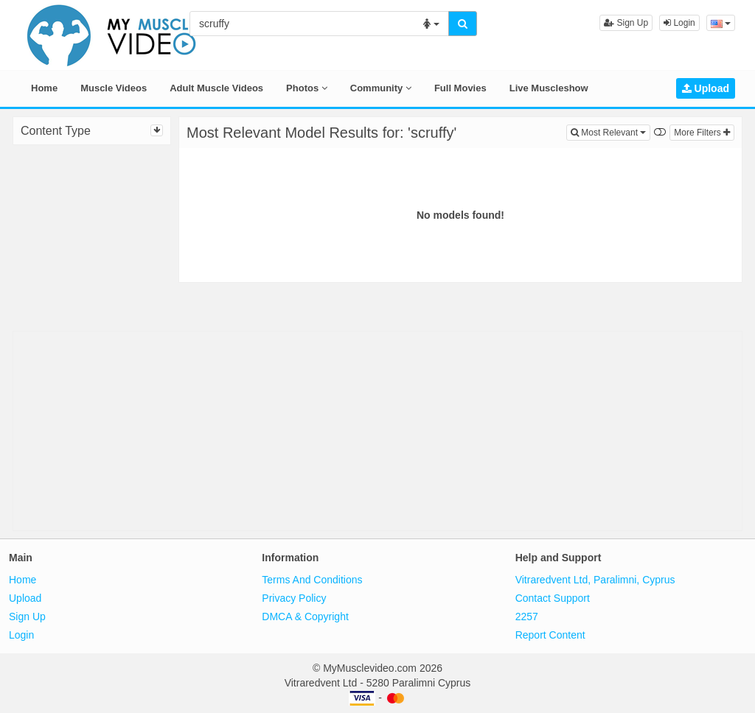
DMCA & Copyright (305, 616)
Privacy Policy (294, 598)
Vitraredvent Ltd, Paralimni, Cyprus (595, 580)
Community (380, 88)
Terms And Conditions (312, 580)
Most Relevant (610, 131)
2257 (526, 616)
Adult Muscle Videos (216, 88)
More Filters (702, 132)
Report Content (550, 635)
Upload (705, 88)
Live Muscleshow (548, 88)
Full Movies (460, 88)
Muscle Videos (113, 88)
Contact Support (552, 598)
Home (44, 88)
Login (679, 23)
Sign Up (626, 23)
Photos (306, 88)
